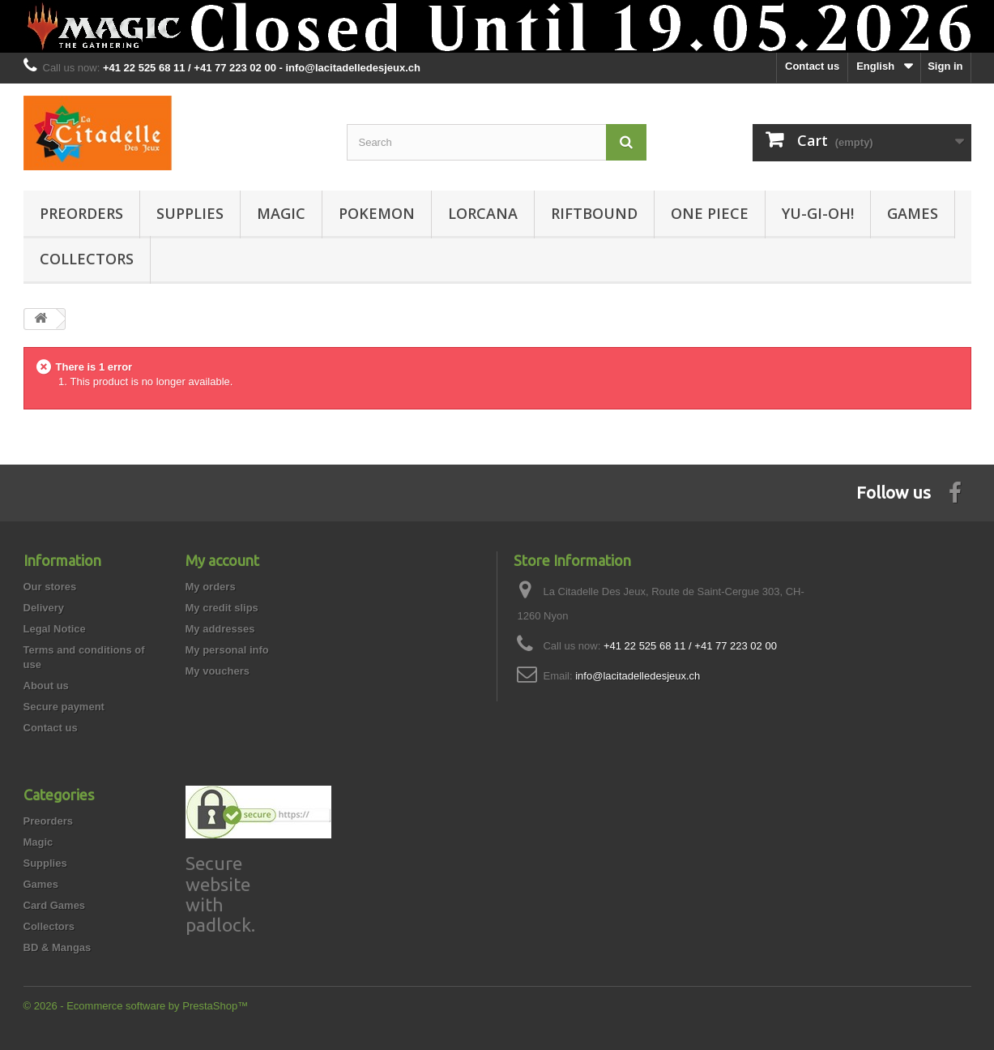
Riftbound (594, 213)
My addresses (220, 629)
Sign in (945, 66)
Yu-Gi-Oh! (818, 213)
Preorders (81, 213)
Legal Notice (54, 629)
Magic (281, 213)
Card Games (54, 905)
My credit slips (222, 608)
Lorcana (483, 213)
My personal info (227, 650)
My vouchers (218, 671)
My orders (211, 587)
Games (912, 213)
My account (222, 560)
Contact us (812, 66)
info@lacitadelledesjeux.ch (637, 676)
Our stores (50, 587)
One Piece (710, 213)
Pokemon (377, 213)
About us (46, 685)
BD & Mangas (57, 947)
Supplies (190, 213)
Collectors (87, 258)
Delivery (44, 608)
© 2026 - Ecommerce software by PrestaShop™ (136, 1006)
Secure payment (64, 707)
